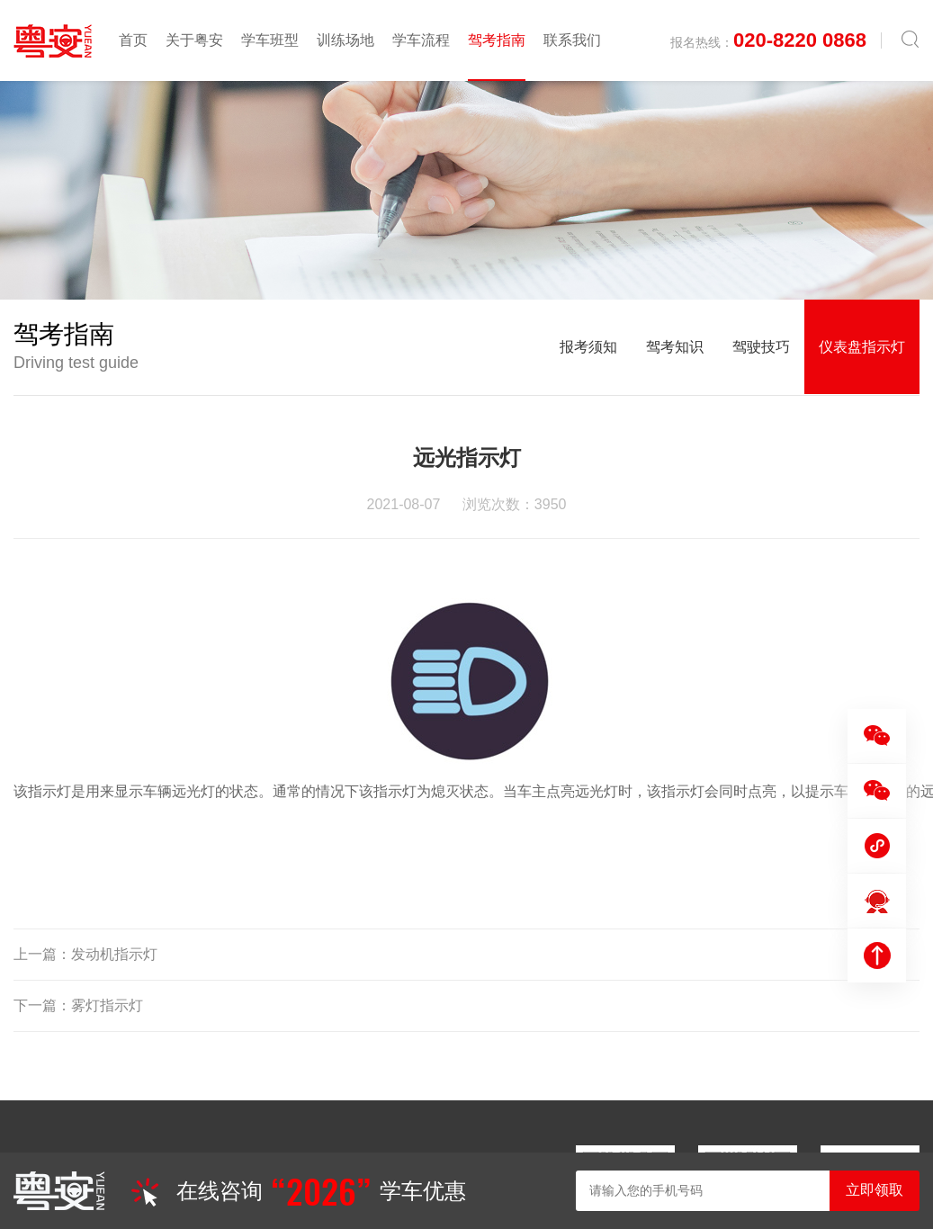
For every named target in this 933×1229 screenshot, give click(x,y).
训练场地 (345, 40)
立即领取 (874, 1190)
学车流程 (421, 40)
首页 (133, 40)
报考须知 (588, 346)
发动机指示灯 (114, 954)
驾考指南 (496, 40)
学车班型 (270, 40)
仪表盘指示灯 (862, 346)
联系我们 (572, 40)
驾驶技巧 (761, 346)
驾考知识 (675, 346)
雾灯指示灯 (107, 1005)
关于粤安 (194, 40)
